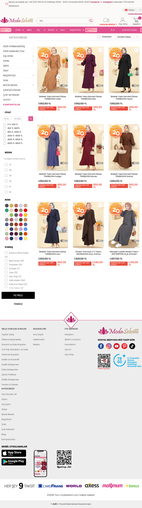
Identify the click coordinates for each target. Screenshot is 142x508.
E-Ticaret (61, 493)
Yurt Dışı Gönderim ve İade (15, 349)
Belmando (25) (14, 260)
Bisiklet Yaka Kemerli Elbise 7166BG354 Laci (52, 252)
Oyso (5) (11, 272)
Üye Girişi (69, 354)
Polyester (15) (13, 264)
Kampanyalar (8, 439)
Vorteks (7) (12, 268)
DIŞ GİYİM (39, 30)
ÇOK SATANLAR (11, 94)
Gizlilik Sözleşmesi (10, 379)
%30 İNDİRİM (91, 30)
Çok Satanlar (8, 429)
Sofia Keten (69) (15, 280)
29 (8, 175)
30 (8, 181)
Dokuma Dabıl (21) (16, 284)
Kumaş (9, 247)
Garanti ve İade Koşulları (14, 344)
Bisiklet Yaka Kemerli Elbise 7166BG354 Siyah (124, 97)
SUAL (103, 30)
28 (8, 170)
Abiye (4, 409)
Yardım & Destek (10, 384)
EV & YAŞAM (114, 30)
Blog (4, 434)
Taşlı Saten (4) (14, 288)
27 (8, 164)
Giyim (4, 399)
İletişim (36, 344)
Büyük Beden (8, 414)
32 (8, 192)
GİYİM (18, 30)
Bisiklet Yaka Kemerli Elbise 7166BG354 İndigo (52, 175)
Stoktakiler (105, 36)
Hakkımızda (38, 339)
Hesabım (69, 334)
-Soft (54, 493)
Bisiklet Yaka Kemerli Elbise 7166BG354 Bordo (88, 175)
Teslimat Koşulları (10, 354)
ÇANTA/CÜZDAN (129, 30)
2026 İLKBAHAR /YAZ (13, 51)
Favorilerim (70, 344)
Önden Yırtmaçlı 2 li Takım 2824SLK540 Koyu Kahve (88, 252)
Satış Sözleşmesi (10, 369)
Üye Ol (68, 349)
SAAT (62, 30)
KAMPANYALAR (11, 104)
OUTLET (7, 99)
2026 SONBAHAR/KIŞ (14, 46)
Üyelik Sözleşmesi (10, 364)
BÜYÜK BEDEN (51, 30)
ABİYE (29, 30)
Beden (8, 152)
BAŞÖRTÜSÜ (75, 30)
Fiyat (8, 112)
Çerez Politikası (9, 374)
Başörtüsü (7, 419)
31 (8, 186)
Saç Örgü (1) (13, 276)
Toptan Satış (8, 334)
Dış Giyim (6, 404)
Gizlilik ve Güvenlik (10, 359)
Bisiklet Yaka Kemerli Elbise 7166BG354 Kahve (124, 175)
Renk (8, 199)
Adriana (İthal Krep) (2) (17, 254)
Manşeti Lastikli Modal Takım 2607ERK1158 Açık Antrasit (124, 252)
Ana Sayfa (38, 334)
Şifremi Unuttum (73, 339)
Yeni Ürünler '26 (9, 394)
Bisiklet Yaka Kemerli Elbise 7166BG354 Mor (88, 97)
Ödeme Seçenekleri (11, 339)
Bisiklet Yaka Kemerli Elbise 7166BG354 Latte (52, 97)
